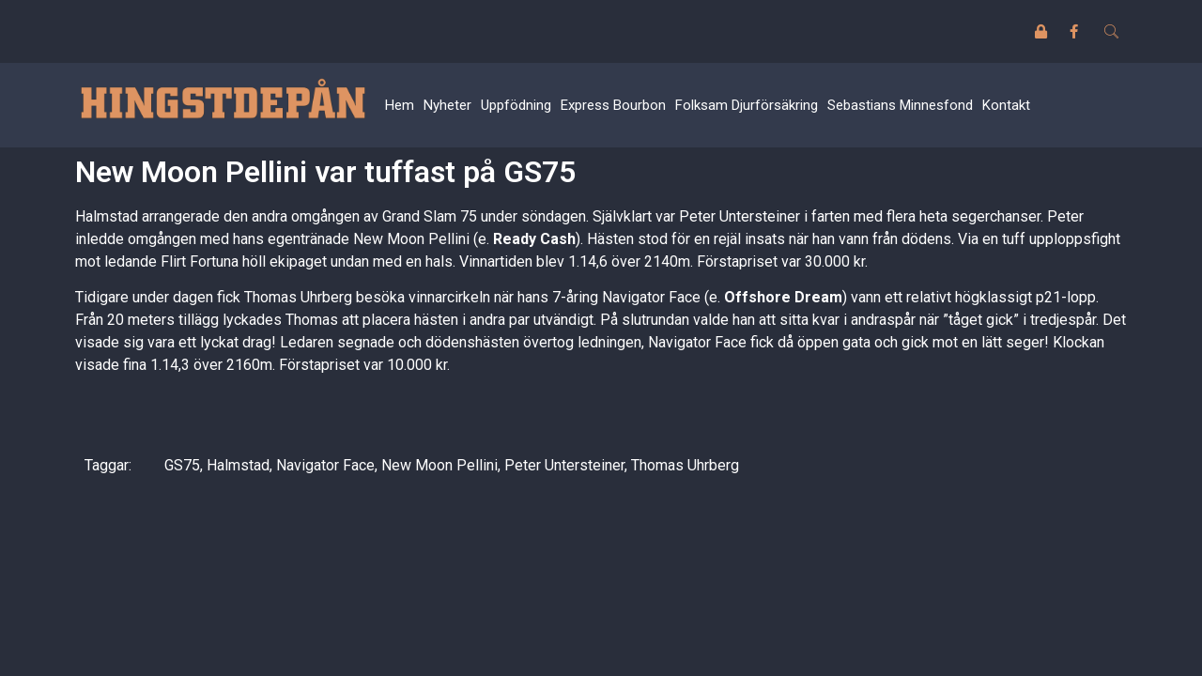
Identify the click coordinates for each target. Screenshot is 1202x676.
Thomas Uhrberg (685, 465)
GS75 (182, 465)
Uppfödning (516, 105)
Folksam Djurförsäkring (746, 105)
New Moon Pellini (439, 465)
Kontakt (1006, 105)
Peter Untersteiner (564, 465)
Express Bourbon (613, 105)
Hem (399, 105)
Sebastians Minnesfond (900, 105)
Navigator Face (325, 465)
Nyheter (447, 105)
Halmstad (238, 465)
